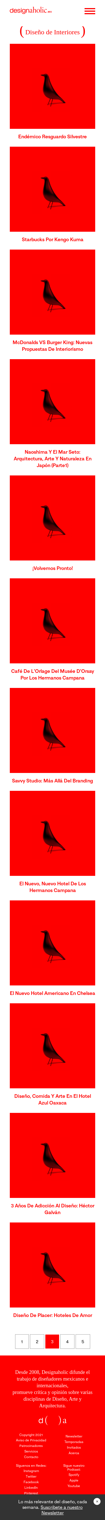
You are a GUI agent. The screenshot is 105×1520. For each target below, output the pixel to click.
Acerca (74, 1453)
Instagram (31, 1471)
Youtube (73, 1486)
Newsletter (74, 1436)
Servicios (31, 1451)
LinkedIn (31, 1487)
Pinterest (31, 1493)
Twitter (31, 1476)
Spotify (74, 1475)
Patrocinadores (31, 1446)
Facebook (31, 1482)
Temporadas (73, 1442)
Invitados (74, 1447)
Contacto (31, 1457)
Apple (73, 1480)
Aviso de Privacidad (31, 1440)
